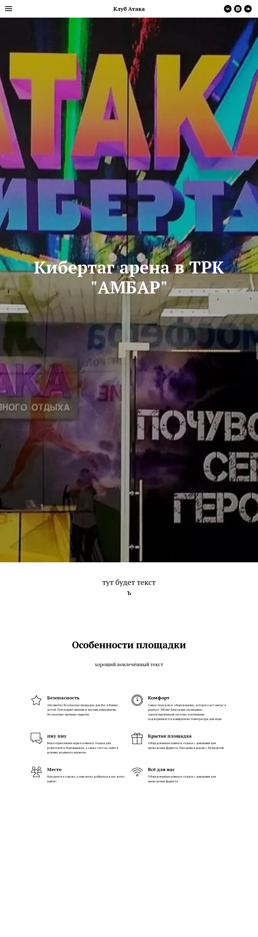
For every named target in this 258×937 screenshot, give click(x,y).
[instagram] (238, 11)
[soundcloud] (248, 11)
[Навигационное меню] (8, 8)
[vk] (228, 11)
